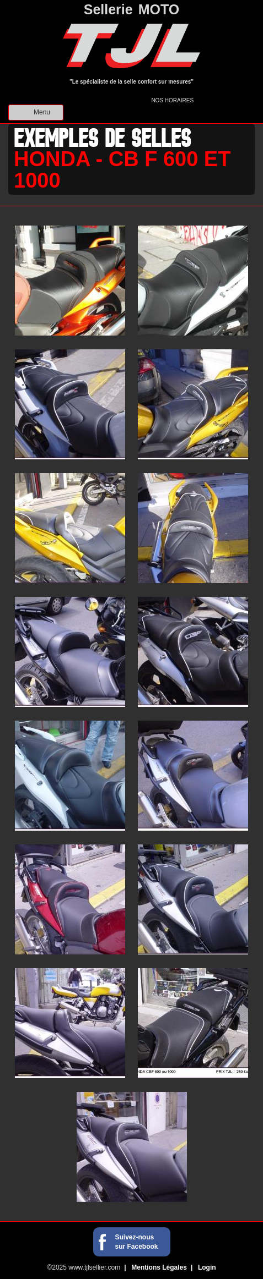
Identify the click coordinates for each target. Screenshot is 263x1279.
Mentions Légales (159, 1267)
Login (207, 1267)
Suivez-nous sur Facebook (136, 1241)
